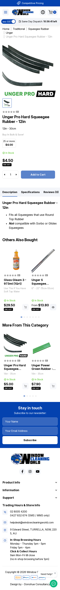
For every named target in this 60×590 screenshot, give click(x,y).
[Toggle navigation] (5, 12)
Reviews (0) (51, 192)
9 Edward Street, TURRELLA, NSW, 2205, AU (33, 531)
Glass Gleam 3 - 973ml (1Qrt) (15, 281)
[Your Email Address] (30, 431)
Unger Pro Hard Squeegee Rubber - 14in (15, 369)
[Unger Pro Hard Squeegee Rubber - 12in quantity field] (10, 175)
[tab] (9, 192)
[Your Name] (30, 422)
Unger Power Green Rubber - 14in (42, 369)
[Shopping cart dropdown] (52, 12)
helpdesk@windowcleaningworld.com (32, 522)
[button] (43, 12)
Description (9, 192)
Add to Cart (38, 174)
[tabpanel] (16, 279)
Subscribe (30, 440)
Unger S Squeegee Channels (39, 283)
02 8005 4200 (18, 511)
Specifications (30, 192)
